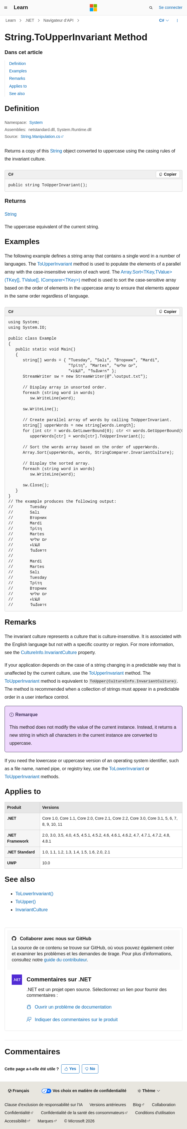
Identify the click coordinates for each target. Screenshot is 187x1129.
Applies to (18, 86)
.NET (29, 20)
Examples (18, 71)
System (36, 122)
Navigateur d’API (58, 20)
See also (17, 93)
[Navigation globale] (5, 8)
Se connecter (171, 7)
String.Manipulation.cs (40, 136)
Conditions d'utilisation (155, 1112)
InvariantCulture (31, 909)
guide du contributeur (65, 959)
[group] (93, 463)
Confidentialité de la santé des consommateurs (82, 1112)
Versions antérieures (107, 1104)
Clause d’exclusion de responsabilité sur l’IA (44, 1104)
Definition (17, 63)
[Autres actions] (177, 20)
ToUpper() (25, 901)
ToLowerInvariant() (34, 893)
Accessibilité (16, 1121)
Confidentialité (17, 1112)
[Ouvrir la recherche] (151, 8)
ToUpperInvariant (54, 264)
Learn (11, 20)
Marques (45, 1121)
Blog (137, 1104)
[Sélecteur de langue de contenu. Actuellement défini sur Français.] (18, 1091)
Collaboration (164, 1104)
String (56, 150)
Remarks (17, 78)
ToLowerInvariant (126, 768)
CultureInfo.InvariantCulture (49, 652)
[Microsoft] (93, 7)
